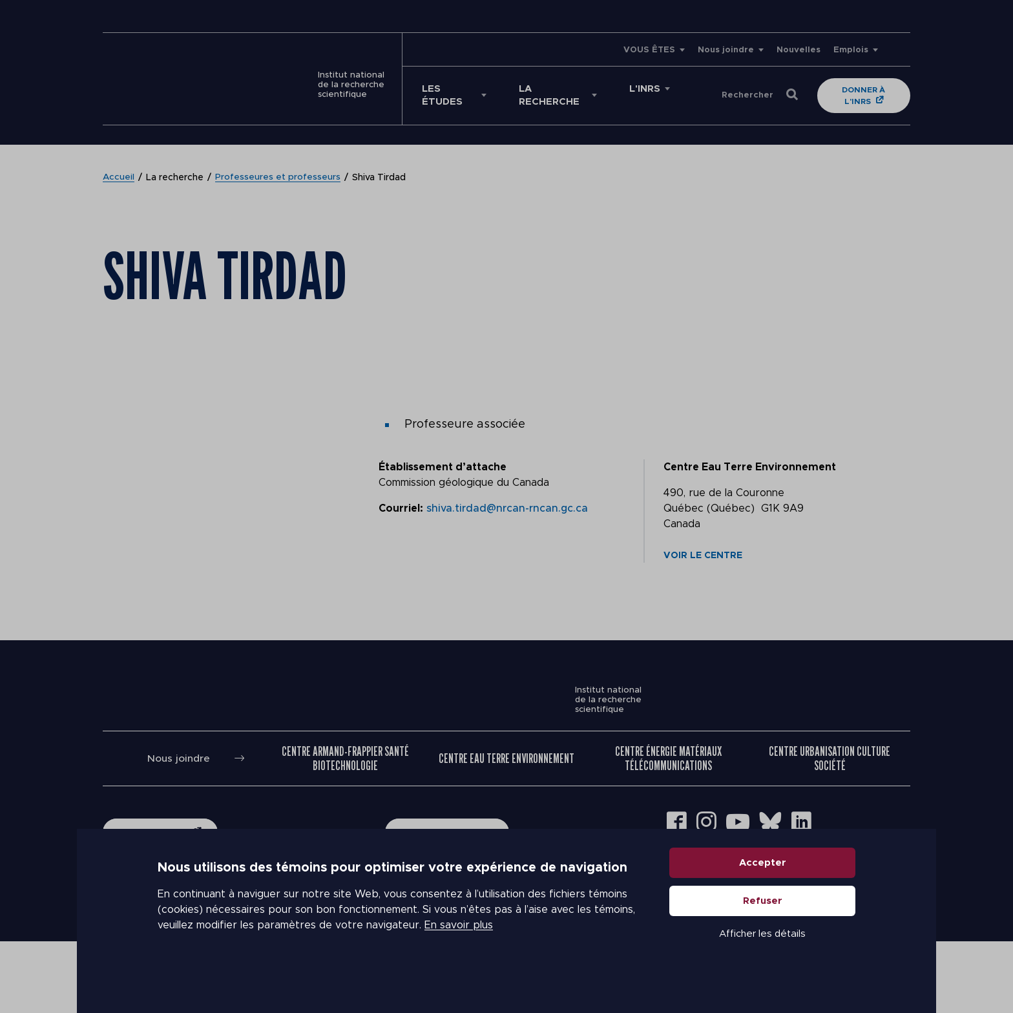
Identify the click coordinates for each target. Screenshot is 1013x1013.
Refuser (762, 924)
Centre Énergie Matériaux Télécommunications (668, 829)
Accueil (119, 164)
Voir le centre (702, 542)
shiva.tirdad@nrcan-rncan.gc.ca (507, 495)
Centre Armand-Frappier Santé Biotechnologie (345, 829)
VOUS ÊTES (649, 50)
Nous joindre (726, 50)
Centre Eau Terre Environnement (506, 829)
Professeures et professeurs (278, 164)
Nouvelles (798, 50)
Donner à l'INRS (853, 89)
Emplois (850, 50)
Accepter (762, 886)
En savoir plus (458, 948)
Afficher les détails (762, 957)
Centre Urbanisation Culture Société (829, 829)
